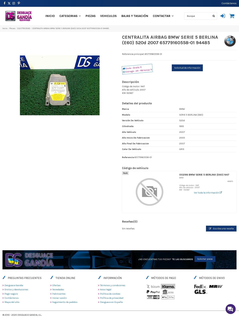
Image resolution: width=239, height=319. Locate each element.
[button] (70, 16)
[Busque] (213, 16)
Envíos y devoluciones (16, 289)
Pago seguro (11, 293)
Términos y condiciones (112, 285)
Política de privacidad (111, 298)
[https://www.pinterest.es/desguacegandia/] (9, 3)
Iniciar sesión (59, 298)
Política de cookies (110, 293)
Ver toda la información (208, 192)
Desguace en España (111, 302)
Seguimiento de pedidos (65, 302)
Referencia (128, 157)
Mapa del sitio (11, 302)
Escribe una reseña (221, 228)
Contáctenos (229, 3)
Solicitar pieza (204, 259)
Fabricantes (59, 293)
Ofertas (56, 285)
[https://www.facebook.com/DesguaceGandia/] (4, 3)
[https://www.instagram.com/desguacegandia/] (14, 3)
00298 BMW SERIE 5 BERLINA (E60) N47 (204, 174)
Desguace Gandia (13, 285)
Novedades (58, 289)
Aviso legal (105, 289)
